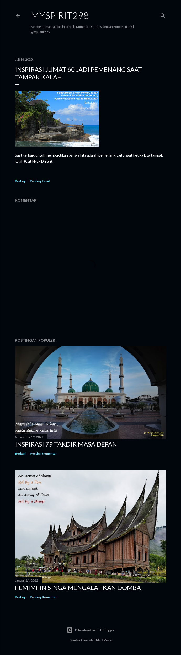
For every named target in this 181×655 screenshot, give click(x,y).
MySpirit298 (60, 15)
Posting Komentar (43, 453)
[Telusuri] (163, 14)
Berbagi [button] (20, 181)
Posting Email (40, 181)
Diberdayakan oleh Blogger (90, 630)
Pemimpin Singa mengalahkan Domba (78, 587)
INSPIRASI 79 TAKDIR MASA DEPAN (66, 444)
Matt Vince (104, 640)
